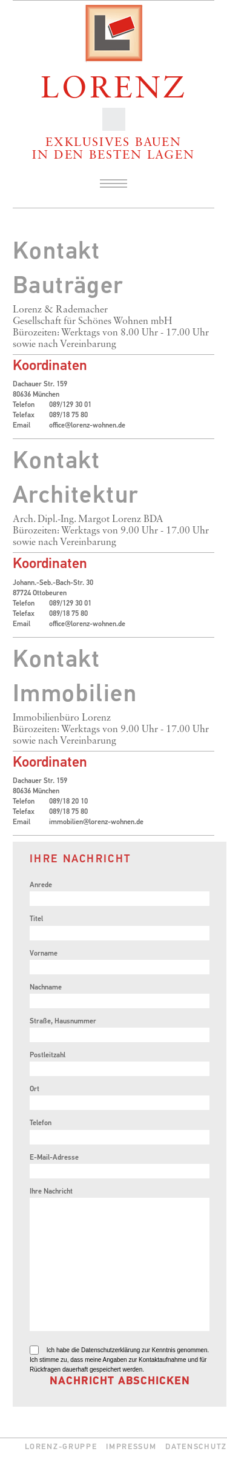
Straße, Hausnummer (63, 1021)
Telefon (40, 1123)
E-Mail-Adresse (54, 1157)
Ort (34, 1089)
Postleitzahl (47, 1055)
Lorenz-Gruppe (61, 1447)
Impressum (131, 1447)
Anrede (41, 885)
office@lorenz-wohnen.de (87, 425)
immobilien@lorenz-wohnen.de (96, 822)
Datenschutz (196, 1447)
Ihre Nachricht (51, 1191)
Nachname (46, 987)
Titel (36, 919)
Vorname (44, 953)
